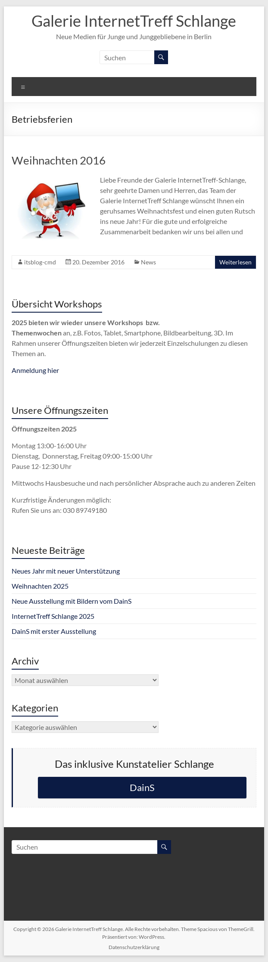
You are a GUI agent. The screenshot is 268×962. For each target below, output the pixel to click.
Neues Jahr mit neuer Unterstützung (66, 571)
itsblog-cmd (40, 262)
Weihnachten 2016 (59, 160)
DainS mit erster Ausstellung (54, 631)
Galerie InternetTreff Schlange (133, 20)
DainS (142, 787)
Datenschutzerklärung (134, 947)
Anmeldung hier (35, 370)
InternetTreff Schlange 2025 (53, 616)
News (148, 262)
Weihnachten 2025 (40, 586)
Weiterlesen (235, 262)
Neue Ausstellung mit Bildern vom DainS (71, 601)
